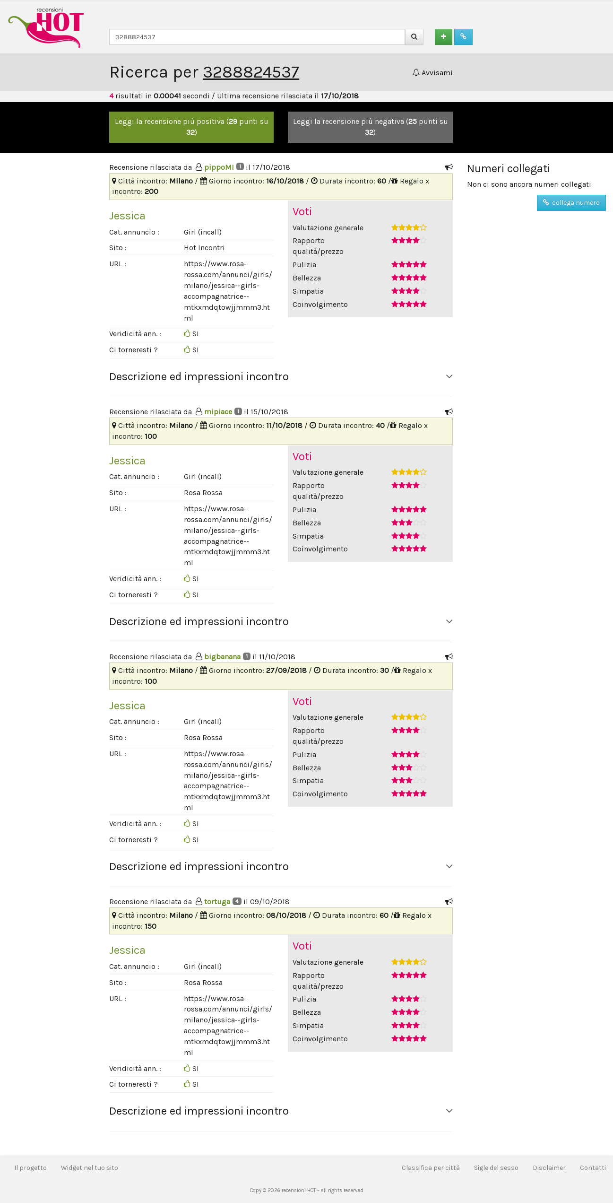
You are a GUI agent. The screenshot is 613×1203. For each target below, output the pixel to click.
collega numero (571, 203)
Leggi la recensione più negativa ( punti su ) (370, 127)
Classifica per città (431, 1168)
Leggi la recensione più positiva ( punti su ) (191, 127)
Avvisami (432, 72)
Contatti (593, 1168)
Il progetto (30, 1168)
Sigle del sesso (496, 1168)
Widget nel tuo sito (89, 1168)
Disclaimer (549, 1168)
